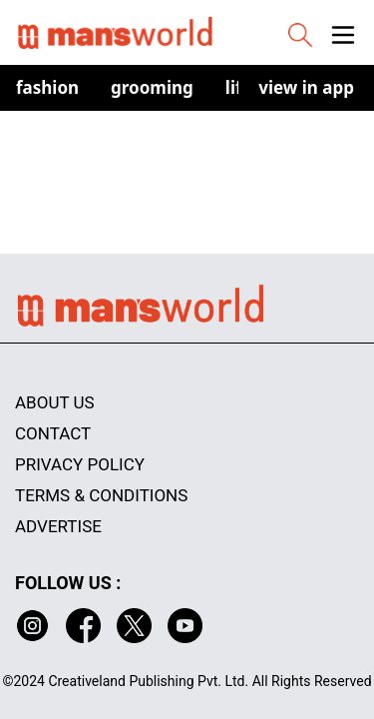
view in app (306, 87)
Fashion (47, 87)
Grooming (152, 87)
